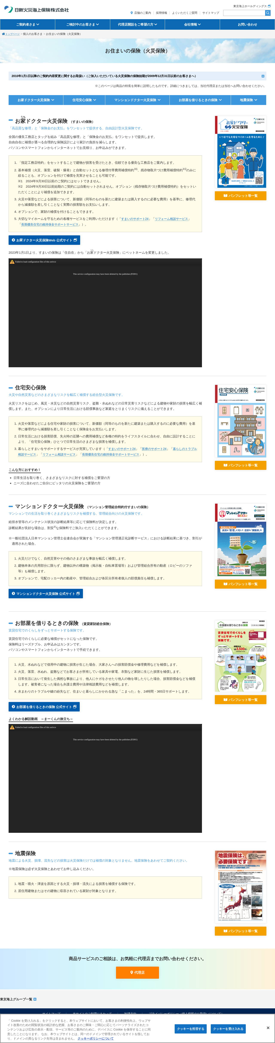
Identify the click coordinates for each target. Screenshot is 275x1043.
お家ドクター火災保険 (34, 100)
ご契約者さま (25, 24)
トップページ (13, 33)
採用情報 (161, 12)
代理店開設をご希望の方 (135, 24)
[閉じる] (268, 1028)
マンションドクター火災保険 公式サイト (45, 593)
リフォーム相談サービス (174, 219)
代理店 (139, 972)
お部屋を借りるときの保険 (198, 100)
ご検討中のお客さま (80, 24)
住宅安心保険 (82, 100)
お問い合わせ (247, 24)
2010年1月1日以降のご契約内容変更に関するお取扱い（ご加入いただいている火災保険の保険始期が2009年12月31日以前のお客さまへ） (104, 76)
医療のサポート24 (157, 449)
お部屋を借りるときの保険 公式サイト (44, 706)
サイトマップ (210, 12)
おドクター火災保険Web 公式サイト (44, 239)
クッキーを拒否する (190, 1029)
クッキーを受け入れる (228, 1029)
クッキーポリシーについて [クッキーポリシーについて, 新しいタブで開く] (96, 1038)
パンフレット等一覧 (243, 195)
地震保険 (246, 100)
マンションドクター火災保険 (135, 100)
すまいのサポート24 (136, 219)
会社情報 (190, 24)
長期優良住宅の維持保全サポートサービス (51, 224)
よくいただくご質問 (184, 12)
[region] (137, 1028)
